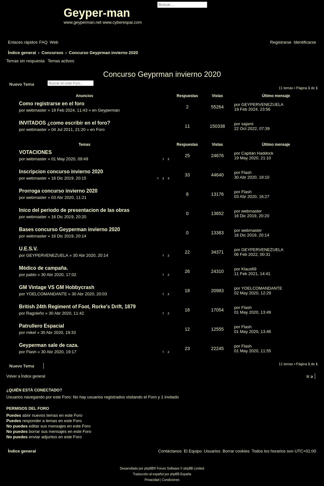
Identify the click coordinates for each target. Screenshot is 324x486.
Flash (246, 172)
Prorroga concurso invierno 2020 (58, 191)
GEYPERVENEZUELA (262, 104)
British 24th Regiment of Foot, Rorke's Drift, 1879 (77, 306)
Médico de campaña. (43, 268)
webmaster (36, 110)
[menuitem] (43, 42)
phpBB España (180, 474)
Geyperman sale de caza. (48, 345)
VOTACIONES (35, 152)
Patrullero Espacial (41, 326)
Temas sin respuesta (25, 60)
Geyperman (109, 110)
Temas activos (61, 60)
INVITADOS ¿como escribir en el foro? (64, 123)
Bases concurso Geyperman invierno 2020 (69, 229)
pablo (31, 274)
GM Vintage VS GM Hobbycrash (56, 287)
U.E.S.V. (28, 248)
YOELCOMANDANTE (46, 294)
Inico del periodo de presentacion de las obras (74, 210)
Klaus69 (249, 269)
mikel (31, 332)
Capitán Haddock (257, 153)
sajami (247, 123)
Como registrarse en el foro (51, 103)
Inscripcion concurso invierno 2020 (61, 171)
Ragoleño (35, 313)
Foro (100, 129)
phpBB (149, 468)
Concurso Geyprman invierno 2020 (162, 74)
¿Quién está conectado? (34, 390)
